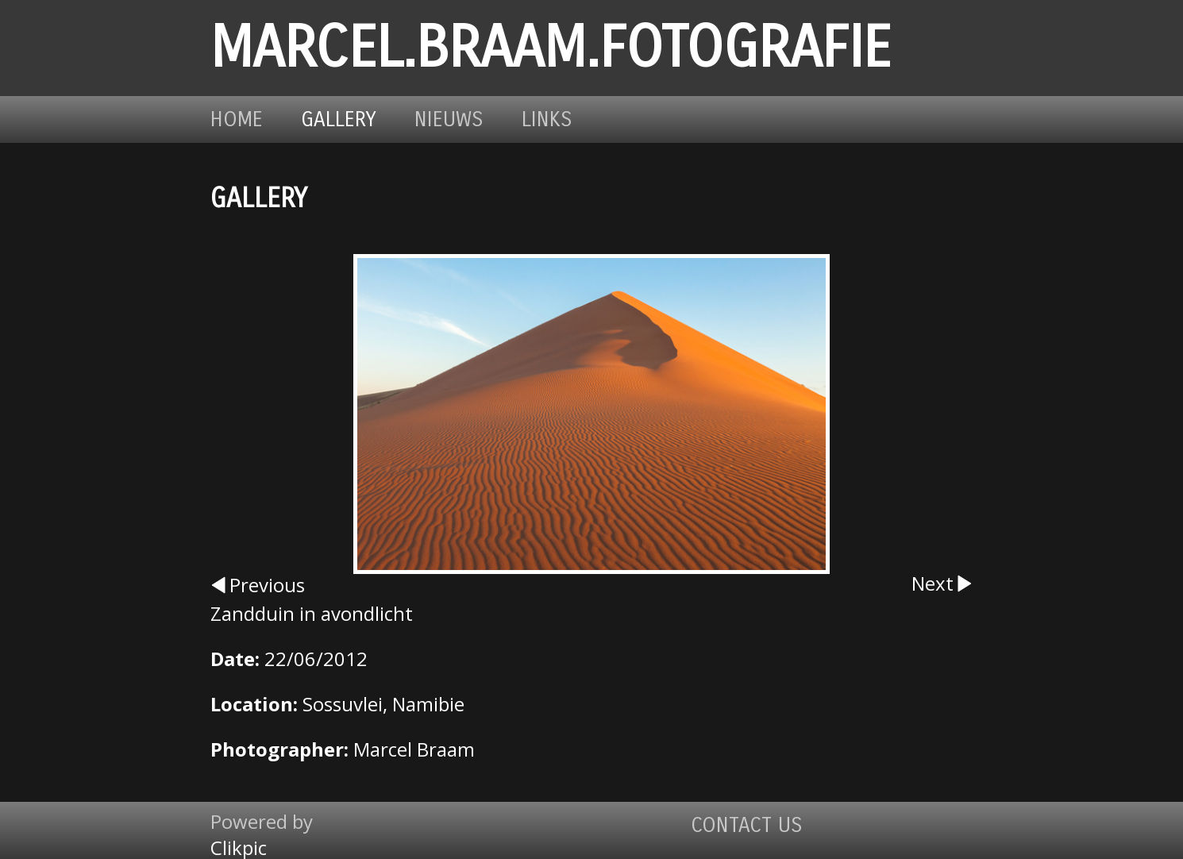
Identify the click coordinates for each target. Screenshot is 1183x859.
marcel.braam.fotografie (550, 48)
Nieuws (449, 119)
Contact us (747, 825)
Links (547, 119)
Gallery (338, 119)
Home (236, 119)
